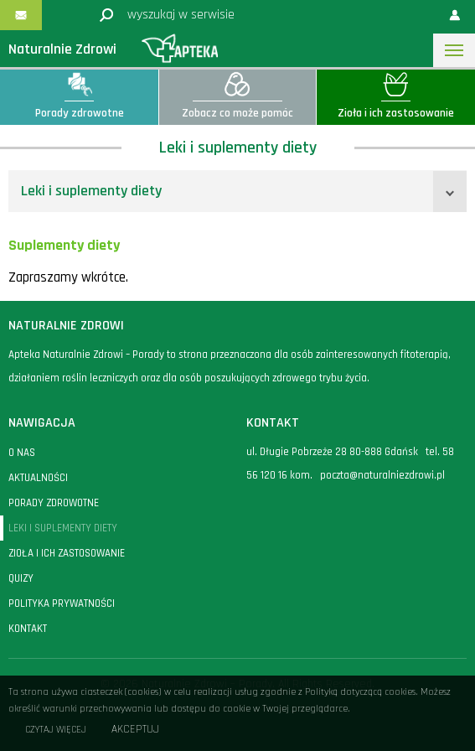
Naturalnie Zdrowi (62, 49)
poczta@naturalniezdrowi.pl (382, 475)
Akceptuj (135, 730)
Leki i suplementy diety (91, 190)
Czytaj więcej (55, 729)
